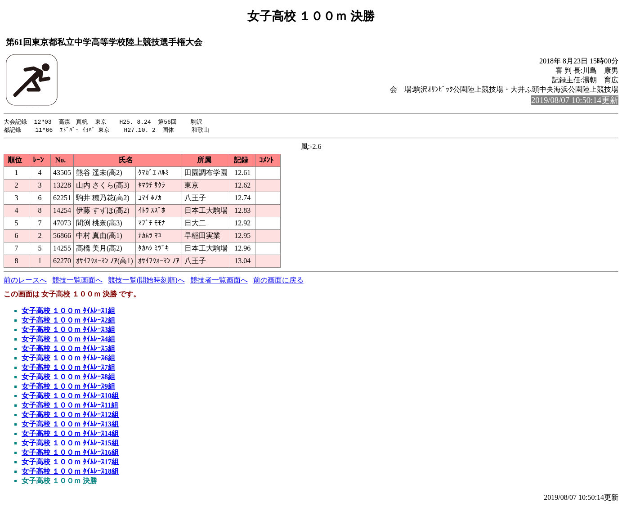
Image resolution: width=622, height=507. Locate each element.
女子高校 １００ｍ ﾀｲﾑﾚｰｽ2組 (68, 321)
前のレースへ (25, 281)
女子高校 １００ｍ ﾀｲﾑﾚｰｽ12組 (70, 415)
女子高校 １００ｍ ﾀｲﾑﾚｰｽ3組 (68, 330)
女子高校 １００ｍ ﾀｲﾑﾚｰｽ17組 (70, 463)
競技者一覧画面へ (219, 281)
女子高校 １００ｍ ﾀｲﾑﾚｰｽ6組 (68, 359)
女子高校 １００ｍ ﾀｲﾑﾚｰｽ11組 (70, 406)
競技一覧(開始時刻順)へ (146, 281)
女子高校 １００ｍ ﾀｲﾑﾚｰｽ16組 (70, 453)
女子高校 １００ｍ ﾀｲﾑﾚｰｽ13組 (70, 425)
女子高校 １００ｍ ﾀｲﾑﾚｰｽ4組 (68, 340)
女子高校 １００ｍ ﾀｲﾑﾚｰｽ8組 (68, 377)
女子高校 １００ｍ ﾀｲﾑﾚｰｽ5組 (68, 349)
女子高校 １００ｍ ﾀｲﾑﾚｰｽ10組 (70, 396)
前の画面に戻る (278, 281)
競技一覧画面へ (77, 281)
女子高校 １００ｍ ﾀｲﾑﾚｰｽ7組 (68, 368)
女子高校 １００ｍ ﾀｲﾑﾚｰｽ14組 (70, 434)
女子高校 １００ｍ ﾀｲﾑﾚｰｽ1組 (68, 311)
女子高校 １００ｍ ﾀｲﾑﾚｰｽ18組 (70, 472)
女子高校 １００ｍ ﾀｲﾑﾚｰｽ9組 (68, 387)
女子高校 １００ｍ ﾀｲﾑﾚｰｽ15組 (70, 444)
